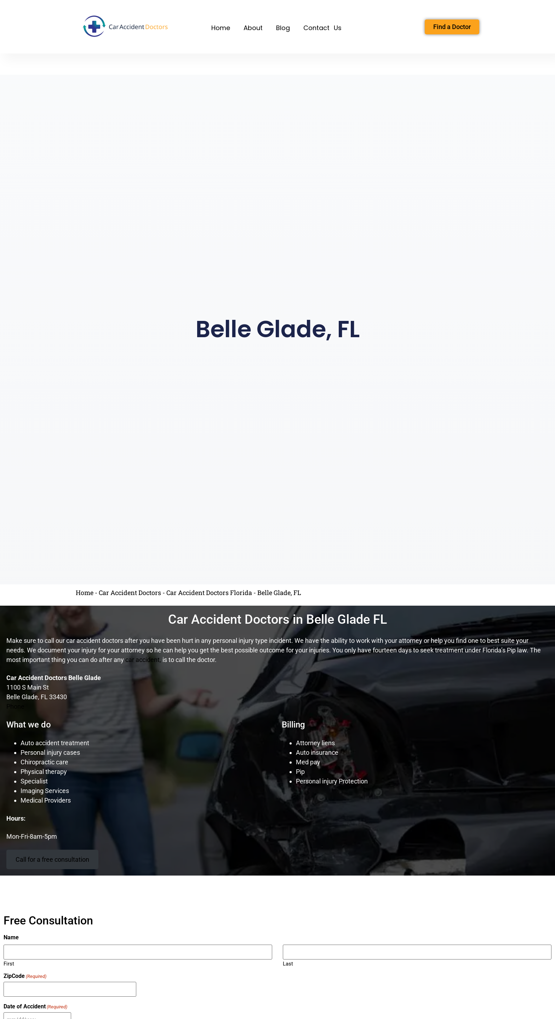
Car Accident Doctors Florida (209, 592)
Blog (283, 27)
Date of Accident (35, 1005)
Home (220, 27)
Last (288, 963)
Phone (15, 706)
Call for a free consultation (52, 859)
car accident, (143, 659)
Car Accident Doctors (130, 592)
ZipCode (25, 976)
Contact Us (322, 27)
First (9, 963)
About (253, 27)
